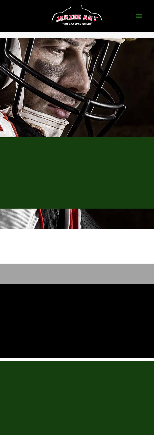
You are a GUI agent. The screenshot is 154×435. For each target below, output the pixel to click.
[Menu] (139, 16)
